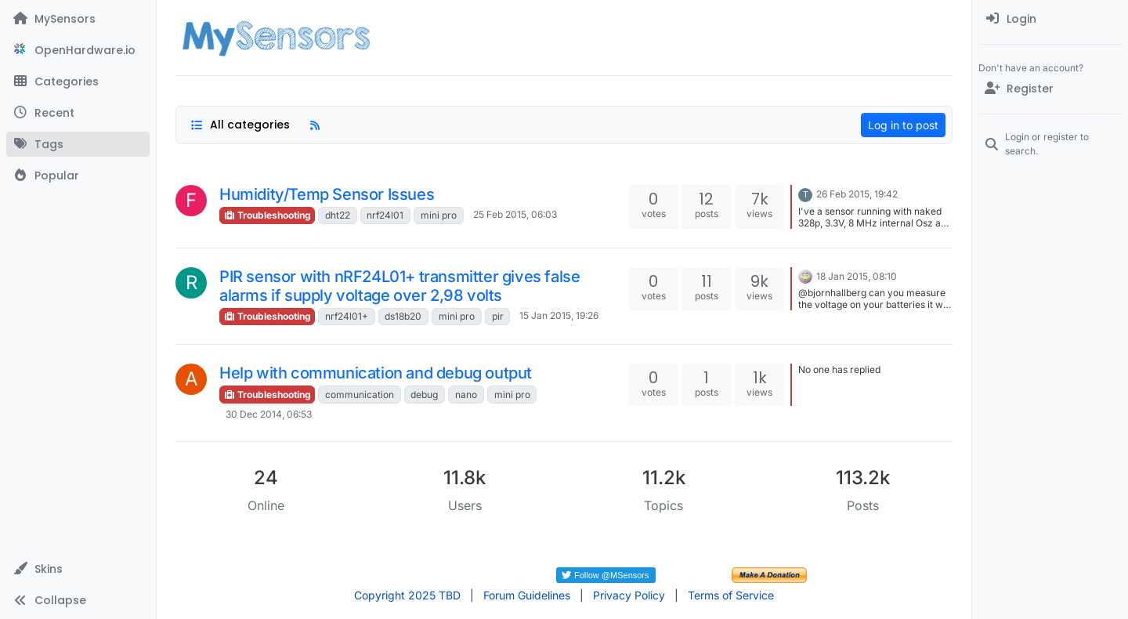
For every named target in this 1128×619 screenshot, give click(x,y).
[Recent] (78, 112)
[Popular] (78, 175)
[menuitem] (1050, 18)
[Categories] (78, 81)
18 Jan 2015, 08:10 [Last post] (856, 276)
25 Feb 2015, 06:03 (515, 214)
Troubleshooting (267, 215)
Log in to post (903, 125)
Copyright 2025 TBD (407, 595)
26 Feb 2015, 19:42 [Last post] (857, 194)
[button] (78, 568)
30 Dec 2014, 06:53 (269, 414)
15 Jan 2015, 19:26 (558, 315)
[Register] (1050, 88)
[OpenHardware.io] (78, 50)
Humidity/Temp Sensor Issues (326, 194)
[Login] (1050, 18)
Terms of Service (731, 595)
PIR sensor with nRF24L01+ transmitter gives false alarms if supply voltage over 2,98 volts (399, 286)
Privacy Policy (629, 595)
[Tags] (78, 144)
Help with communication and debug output (375, 373)
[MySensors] (78, 18)
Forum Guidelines (526, 595)
